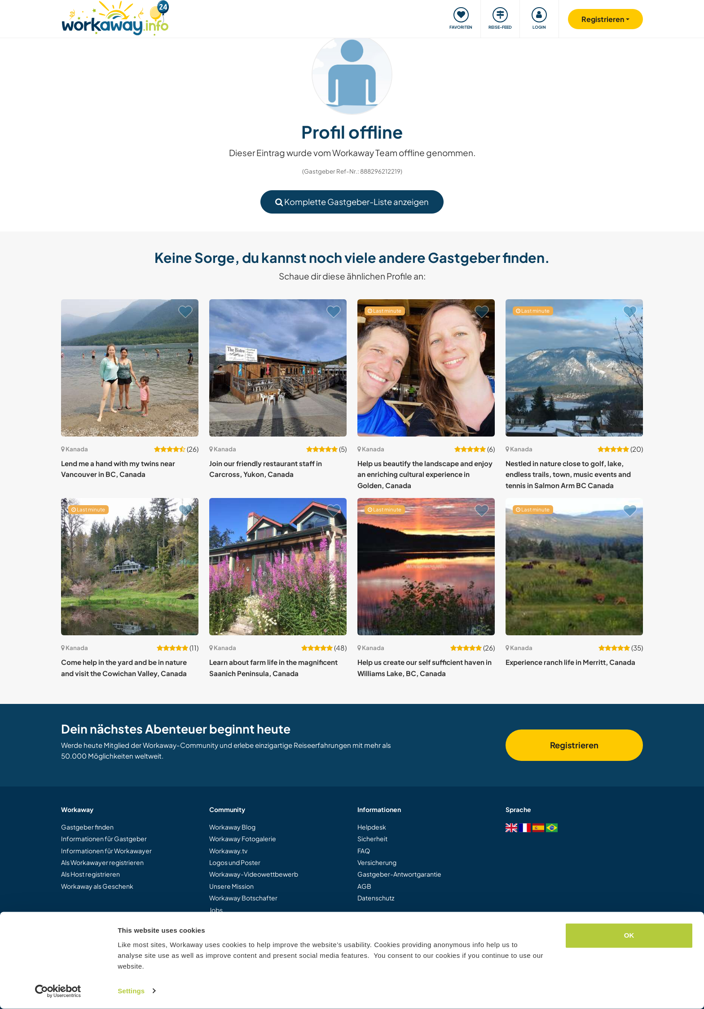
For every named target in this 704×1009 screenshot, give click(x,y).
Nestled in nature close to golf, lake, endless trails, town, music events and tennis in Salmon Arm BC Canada (568, 474)
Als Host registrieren (90, 874)
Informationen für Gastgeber (104, 838)
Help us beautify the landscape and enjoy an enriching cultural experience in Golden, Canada (425, 474)
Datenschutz (375, 898)
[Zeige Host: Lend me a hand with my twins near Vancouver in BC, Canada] (129, 368)
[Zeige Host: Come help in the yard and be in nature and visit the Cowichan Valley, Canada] (129, 566)
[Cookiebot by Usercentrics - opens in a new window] (58, 991)
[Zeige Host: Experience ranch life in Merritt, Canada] (574, 566)
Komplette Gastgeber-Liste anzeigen (352, 202)
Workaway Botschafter (243, 898)
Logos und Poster (234, 862)
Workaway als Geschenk (97, 886)
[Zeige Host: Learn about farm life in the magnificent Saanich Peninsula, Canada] (278, 566)
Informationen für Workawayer (106, 851)
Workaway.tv (228, 851)
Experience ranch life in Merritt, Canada (570, 662)
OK (629, 936)
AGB (364, 886)
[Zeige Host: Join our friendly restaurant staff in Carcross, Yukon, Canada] (278, 368)
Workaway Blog (232, 827)
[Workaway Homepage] (115, 17)
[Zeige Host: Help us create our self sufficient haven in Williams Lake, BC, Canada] (426, 566)
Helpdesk (371, 827)
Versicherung (376, 862)
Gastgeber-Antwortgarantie (399, 874)
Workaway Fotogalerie (242, 838)
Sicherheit (372, 838)
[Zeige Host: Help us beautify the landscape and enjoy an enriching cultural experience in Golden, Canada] (426, 368)
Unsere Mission (231, 886)
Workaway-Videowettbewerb (253, 874)
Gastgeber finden (87, 827)
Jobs (216, 910)
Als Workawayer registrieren (102, 862)
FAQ (363, 851)
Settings (131, 991)
